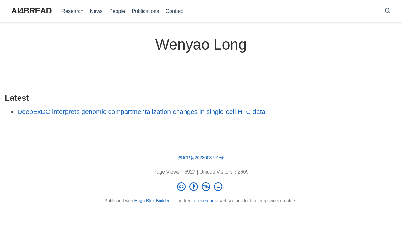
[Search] (388, 11)
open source (206, 200)
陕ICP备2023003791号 (201, 157)
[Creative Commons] (201, 186)
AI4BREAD (31, 10)
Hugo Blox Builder (152, 200)
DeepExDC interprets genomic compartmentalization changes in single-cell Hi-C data (141, 111)
